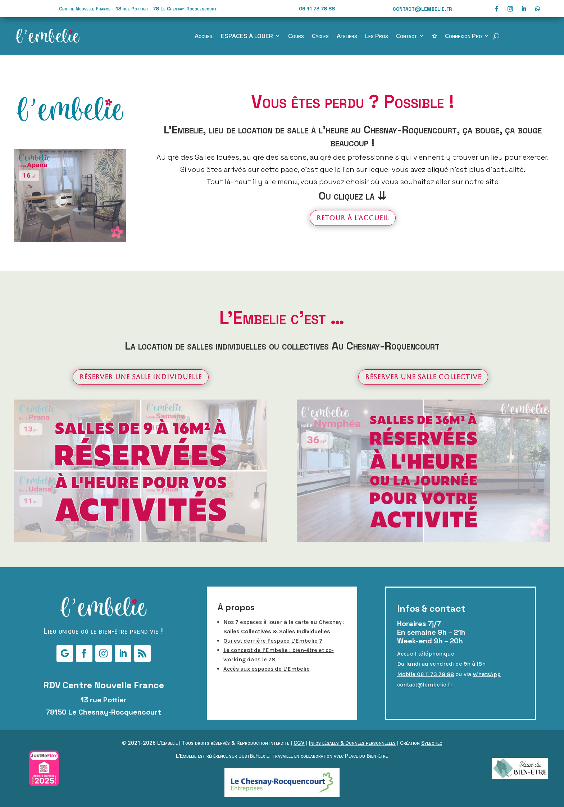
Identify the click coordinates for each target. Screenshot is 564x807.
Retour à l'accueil (353, 218)
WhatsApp (487, 674)
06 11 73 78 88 (317, 8)
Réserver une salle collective (423, 376)
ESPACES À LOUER (247, 36)
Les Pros (376, 36)
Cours (296, 36)
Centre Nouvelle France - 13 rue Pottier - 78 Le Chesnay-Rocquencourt (138, 8)
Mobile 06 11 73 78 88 (425, 674)
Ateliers (347, 36)
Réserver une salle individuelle (140, 376)
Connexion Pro (463, 36)
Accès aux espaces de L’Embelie (266, 668)
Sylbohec (431, 743)
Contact (406, 36)
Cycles (320, 36)
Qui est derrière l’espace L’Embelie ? (272, 640)
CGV (299, 743)
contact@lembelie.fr (422, 8)
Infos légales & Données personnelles (352, 743)
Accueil (204, 36)
